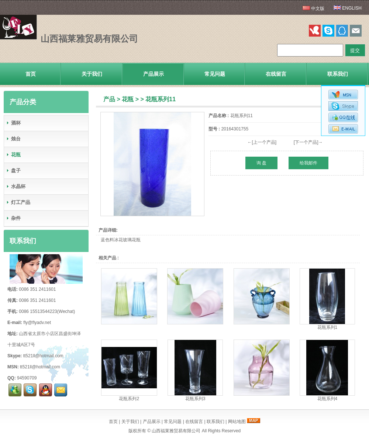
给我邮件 (308, 163)
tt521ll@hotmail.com (43, 355)
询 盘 (261, 163)
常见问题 (214, 74)
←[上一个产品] (261, 142)
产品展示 (153, 74)
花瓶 (128, 99)
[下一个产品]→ (308, 142)
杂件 (13, 218)
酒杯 (13, 123)
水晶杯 (15, 186)
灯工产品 (18, 202)
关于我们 (92, 74)
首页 (30, 74)
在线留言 (276, 74)
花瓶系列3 (195, 398)
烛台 (13, 139)
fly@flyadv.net (37, 322)
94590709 (27, 378)
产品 (109, 99)
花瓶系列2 (129, 398)
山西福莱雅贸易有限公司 (176, 430)
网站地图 (237, 421)
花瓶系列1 (327, 327)
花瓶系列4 (327, 398)
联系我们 (337, 74)
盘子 (13, 170)
